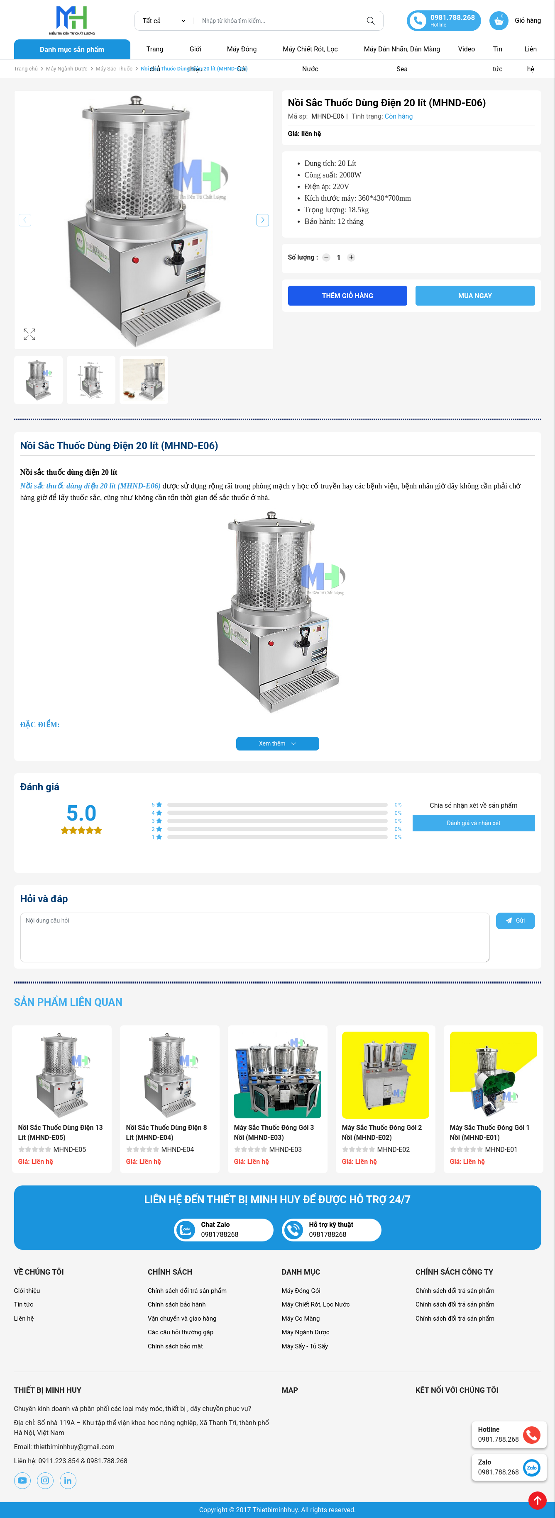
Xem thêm (277, 743)
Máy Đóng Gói (242, 52)
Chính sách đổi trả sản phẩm (187, 1291)
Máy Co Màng (301, 1318)
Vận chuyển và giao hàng (182, 1318)
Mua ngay (475, 296)
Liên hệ (530, 52)
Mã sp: (298, 116)
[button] (263, 220)
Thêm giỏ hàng (347, 296)
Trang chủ (155, 52)
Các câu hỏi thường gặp (180, 1332)
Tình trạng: (367, 116)
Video (466, 49)
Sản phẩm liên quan (68, 1002)
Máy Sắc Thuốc (114, 69)
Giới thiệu (195, 52)
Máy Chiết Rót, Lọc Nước (310, 52)
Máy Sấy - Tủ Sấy (305, 1346)
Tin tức (498, 52)
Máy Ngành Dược (67, 69)
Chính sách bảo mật (175, 1346)
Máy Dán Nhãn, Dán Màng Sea (402, 52)
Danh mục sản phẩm (72, 49)
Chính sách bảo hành (177, 1304)
